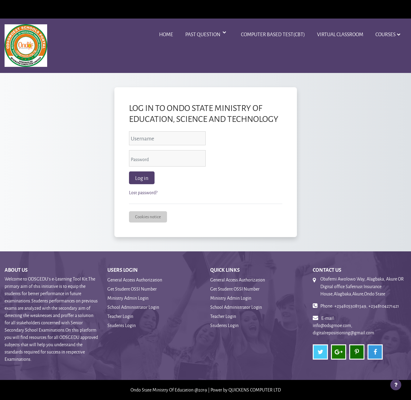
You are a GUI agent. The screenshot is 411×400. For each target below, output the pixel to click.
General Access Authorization (134, 280)
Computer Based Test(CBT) (273, 34)
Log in (141, 177)
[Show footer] (395, 384)
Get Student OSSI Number (132, 289)
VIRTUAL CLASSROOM (340, 34)
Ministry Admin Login (127, 298)
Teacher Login (120, 316)
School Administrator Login (133, 307)
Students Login (121, 325)
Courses (385, 34)
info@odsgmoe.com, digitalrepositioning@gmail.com (343, 329)
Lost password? (143, 192)
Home (166, 34)
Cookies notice (148, 216)
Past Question (203, 34)
